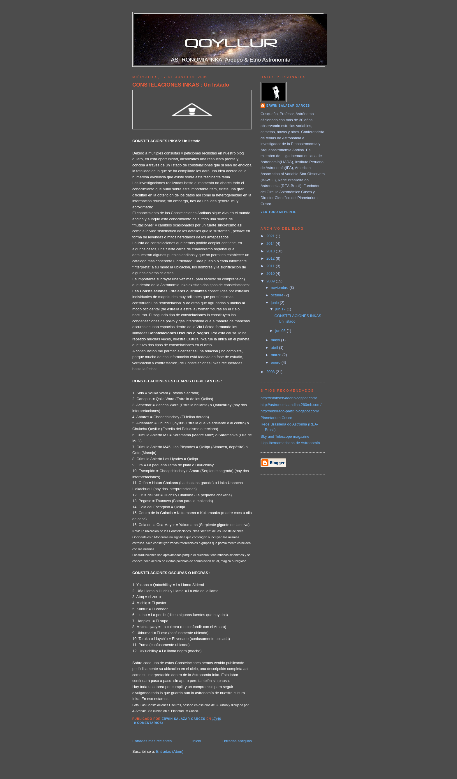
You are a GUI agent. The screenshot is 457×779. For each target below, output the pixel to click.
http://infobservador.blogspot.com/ (289, 398)
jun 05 (281, 330)
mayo (276, 340)
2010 (271, 273)
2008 (271, 372)
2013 (271, 251)
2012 (271, 258)
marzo (276, 355)
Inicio (196, 741)
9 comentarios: (149, 723)
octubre (277, 295)
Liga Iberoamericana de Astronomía (290, 443)
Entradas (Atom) (169, 751)
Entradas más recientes (152, 741)
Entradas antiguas (237, 741)
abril (275, 347)
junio (275, 302)
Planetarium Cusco (276, 418)
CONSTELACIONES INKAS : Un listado (180, 85)
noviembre (280, 287)
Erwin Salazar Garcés (288, 105)
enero (276, 362)
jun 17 (281, 309)
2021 (271, 236)
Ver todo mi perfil (278, 212)
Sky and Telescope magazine (285, 436)
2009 (271, 281)
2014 (271, 243)
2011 (271, 266)
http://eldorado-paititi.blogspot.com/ (290, 411)
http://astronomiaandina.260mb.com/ (291, 404)
